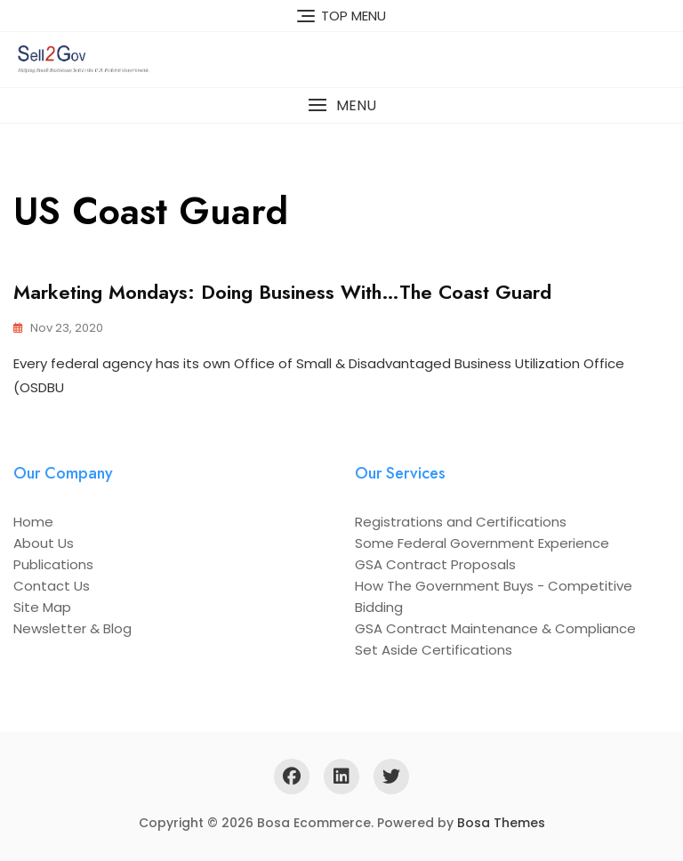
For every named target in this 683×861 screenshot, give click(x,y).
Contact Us (51, 585)
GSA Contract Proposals (435, 564)
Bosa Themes (501, 823)
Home (33, 521)
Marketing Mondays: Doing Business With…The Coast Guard (282, 292)
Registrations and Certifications (460, 521)
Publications (53, 564)
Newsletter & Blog (72, 628)
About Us (43, 543)
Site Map (42, 607)
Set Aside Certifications (433, 649)
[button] (341, 105)
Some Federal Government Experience (482, 543)
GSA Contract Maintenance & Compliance (495, 628)
